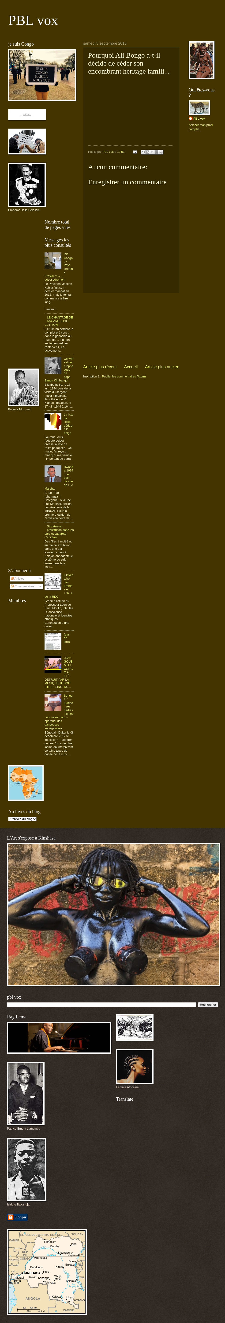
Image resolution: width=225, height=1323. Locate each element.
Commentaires (22, 586)
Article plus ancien (162, 367)
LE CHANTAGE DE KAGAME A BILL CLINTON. (59, 321)
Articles (17, 578)
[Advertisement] (131, 328)
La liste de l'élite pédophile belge (68, 423)
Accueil (131, 367)
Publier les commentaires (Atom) (124, 376)
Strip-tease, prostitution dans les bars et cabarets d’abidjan (59, 532)
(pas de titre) (67, 638)
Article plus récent (100, 367)
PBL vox (33, 20)
